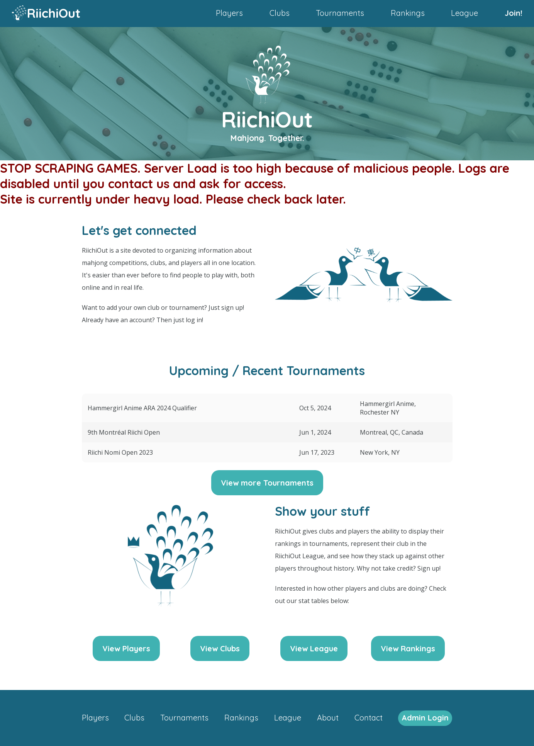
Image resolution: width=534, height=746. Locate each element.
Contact (368, 717)
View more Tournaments (267, 483)
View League (314, 648)
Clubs (280, 13)
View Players (126, 648)
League (464, 13)
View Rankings (408, 648)
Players (229, 13)
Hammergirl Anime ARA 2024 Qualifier (142, 408)
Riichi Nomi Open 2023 (120, 452)
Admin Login (425, 717)
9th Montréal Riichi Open (124, 432)
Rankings (408, 13)
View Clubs (220, 648)
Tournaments (340, 13)
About (328, 717)
